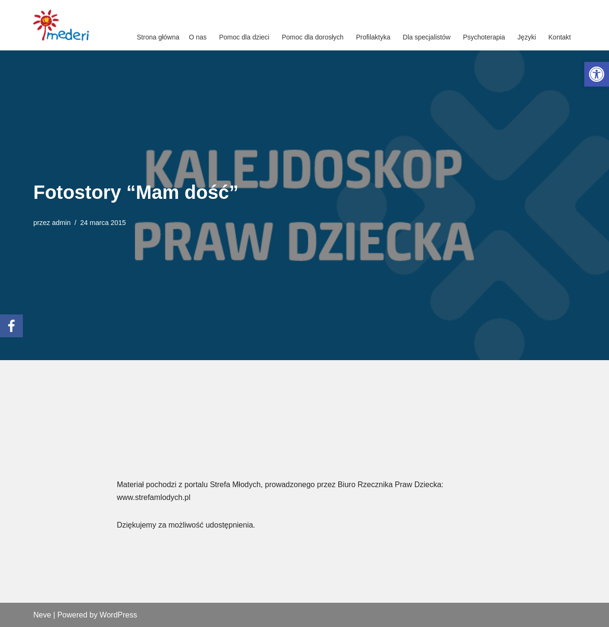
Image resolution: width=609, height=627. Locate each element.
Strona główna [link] (158, 37)
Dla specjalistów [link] (427, 37)
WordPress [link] (118, 615)
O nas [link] (197, 37)
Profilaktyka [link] (373, 37)
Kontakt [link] (560, 37)
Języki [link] (527, 37)
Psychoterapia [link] (484, 37)
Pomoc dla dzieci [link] (244, 37)
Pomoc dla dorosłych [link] (313, 37)
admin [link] (61, 222)
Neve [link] (42, 615)
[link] (596, 74)
